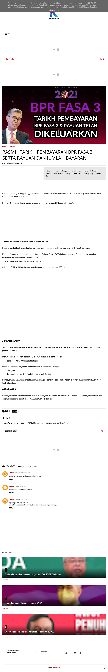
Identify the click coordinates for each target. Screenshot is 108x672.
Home (4, 146)
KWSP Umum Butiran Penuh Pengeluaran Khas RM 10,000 (29, 631)
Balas (11, 479)
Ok (58, 10)
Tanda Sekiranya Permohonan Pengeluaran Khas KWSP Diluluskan (33, 574)
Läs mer (52, 10)
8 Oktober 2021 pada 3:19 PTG (21, 499)
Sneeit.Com (57, 668)
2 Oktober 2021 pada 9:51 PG (21, 486)
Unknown (11, 472)
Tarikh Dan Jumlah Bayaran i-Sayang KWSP (23, 603)
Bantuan (12, 146)
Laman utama (44, 652)
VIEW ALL (103, 59)
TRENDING (8, 58)
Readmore (5, 580)
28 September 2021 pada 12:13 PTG (22, 473)
